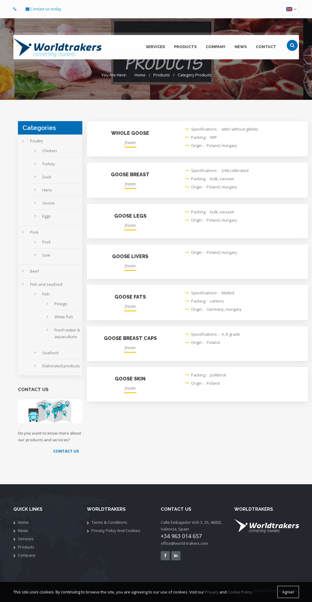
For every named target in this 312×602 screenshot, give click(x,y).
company (215, 46)
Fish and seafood (46, 284)
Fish (46, 294)
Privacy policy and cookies (115, 530)
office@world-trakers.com (184, 543)
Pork (34, 232)
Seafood (50, 352)
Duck (46, 177)
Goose (48, 203)
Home (140, 75)
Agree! (288, 592)
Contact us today (45, 9)
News (23, 530)
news (241, 46)
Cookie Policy (240, 592)
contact (266, 46)
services (155, 46)
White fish (63, 317)
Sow (46, 255)
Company (27, 555)
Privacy (211, 592)
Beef (34, 271)
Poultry (36, 141)
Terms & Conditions (109, 522)
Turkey (48, 163)
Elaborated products (61, 366)
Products (161, 75)
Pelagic (60, 303)
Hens (47, 190)
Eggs (46, 216)
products (185, 46)
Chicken (49, 150)
